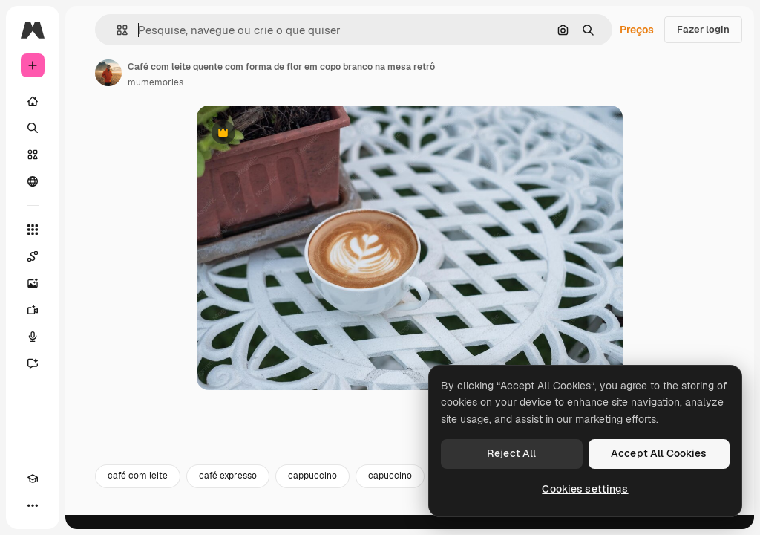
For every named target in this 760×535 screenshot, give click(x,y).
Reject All (511, 453)
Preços (637, 29)
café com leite (138, 489)
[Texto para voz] (33, 336)
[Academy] (33, 478)
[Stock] (33, 154)
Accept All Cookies (659, 453)
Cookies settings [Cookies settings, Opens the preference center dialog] (585, 489)
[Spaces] (33, 256)
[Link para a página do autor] (108, 72)
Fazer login (703, 29)
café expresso (228, 489)
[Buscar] (33, 128)
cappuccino (312, 489)
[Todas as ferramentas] (33, 229)
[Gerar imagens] (33, 283)
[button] (116, 30)
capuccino (390, 489)
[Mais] (33, 505)
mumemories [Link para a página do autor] (155, 82)
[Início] (33, 101)
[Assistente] (33, 363)
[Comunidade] (33, 181)
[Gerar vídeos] (33, 310)
